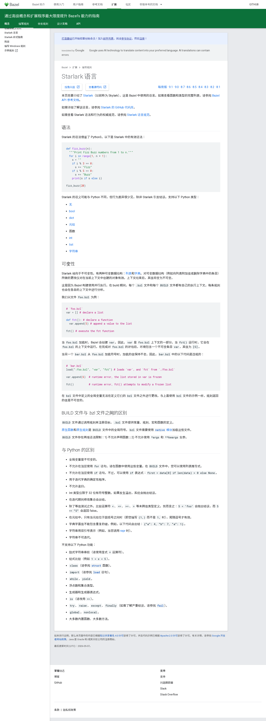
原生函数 (68, 430)
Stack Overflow (169, 694)
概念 (7, 23)
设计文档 (62, 23)
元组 (72, 224)
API (78, 23)
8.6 (189, 87)
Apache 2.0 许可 (169, 635)
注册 (142, 38)
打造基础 (67, 38)
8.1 (218, 87)
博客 (56, 676)
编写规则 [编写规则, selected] (24, 23)
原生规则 (82, 430)
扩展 (74, 67)
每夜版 (162, 87)
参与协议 (126, 38)
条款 (56, 709)
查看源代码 (98, 87)
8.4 (200, 87)
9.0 (177, 87)
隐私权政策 (69, 709)
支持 (162, 676)
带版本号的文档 (149, 4)
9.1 (171, 87)
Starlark (88, 95)
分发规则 (43, 23)
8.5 (195, 87)
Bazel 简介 (38, 4)
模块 (163, 430)
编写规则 (87, 67)
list (71, 244)
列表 (129, 273)
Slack (163, 688)
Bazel (65, 67)
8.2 (212, 87)
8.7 (183, 87)
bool (72, 211)
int (70, 238)
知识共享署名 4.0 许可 (112, 635)
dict (71, 218)
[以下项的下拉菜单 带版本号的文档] (163, 4)
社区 (128, 4)
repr (122, 531)
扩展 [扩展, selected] (114, 4)
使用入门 (59, 4)
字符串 (73, 251)
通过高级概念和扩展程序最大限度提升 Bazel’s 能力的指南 (51, 16)
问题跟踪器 (166, 682)
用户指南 (78, 4)
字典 (137, 273)
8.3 (206, 87)
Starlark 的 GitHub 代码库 (117, 107)
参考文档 (97, 4)
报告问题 (72, 87)
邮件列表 (108, 38)
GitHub (254, 4)
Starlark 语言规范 (138, 115)
